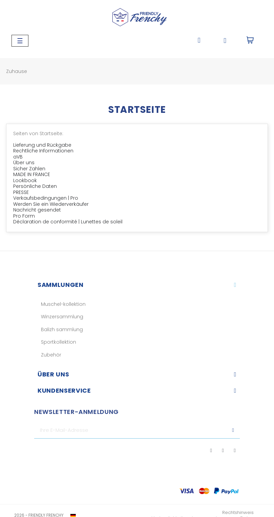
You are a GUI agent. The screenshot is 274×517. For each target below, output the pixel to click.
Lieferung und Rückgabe (42, 145)
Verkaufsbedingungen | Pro (45, 198)
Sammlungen (61, 284)
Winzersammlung (62, 316)
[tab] (137, 285)
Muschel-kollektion (63, 304)
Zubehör (51, 354)
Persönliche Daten (35, 186)
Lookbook (25, 180)
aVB (18, 156)
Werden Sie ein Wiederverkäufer (51, 204)
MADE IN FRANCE (31, 174)
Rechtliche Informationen (43, 150)
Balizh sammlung (62, 329)
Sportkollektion (58, 342)
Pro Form (24, 216)
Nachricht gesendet (37, 209)
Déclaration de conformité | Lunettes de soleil (67, 221)
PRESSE (21, 192)
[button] (199, 40)
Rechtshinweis (238, 512)
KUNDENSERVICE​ (64, 390)
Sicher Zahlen (29, 168)
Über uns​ (53, 374)
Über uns (24, 162)
